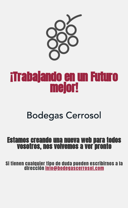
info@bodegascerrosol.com (74, 168)
